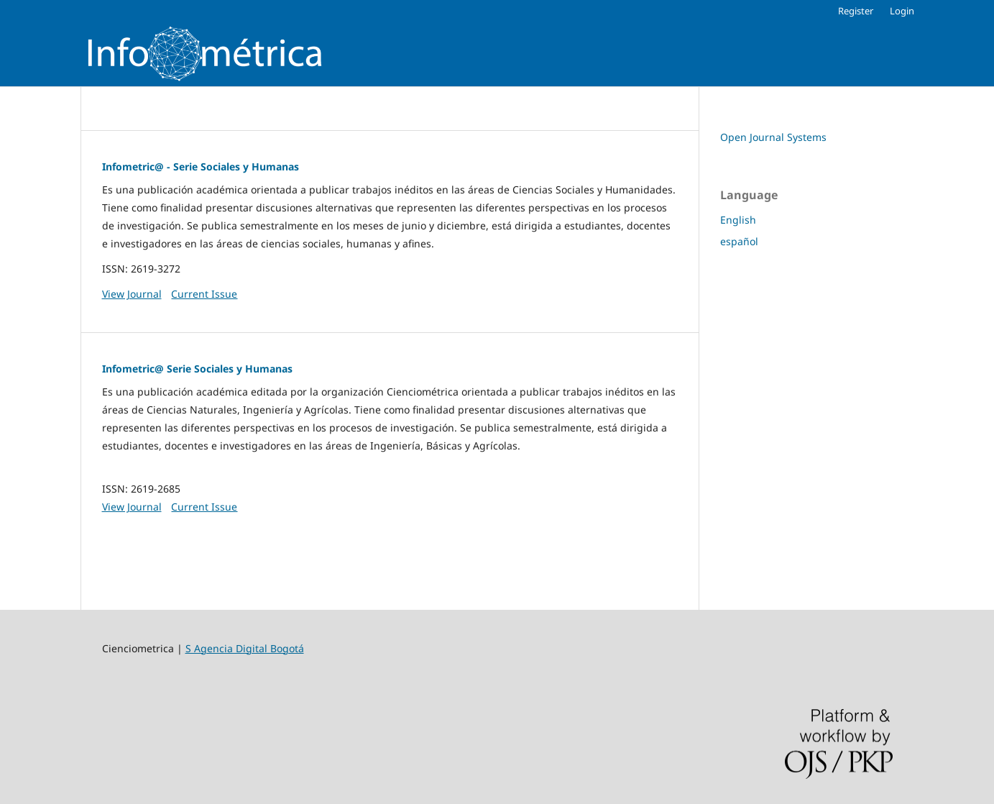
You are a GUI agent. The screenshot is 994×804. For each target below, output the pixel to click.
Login (902, 10)
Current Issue (204, 294)
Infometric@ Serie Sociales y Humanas (197, 368)
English (738, 220)
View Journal (132, 294)
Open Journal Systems (773, 137)
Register (855, 10)
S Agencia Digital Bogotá (244, 648)
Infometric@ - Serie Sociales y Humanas (200, 166)
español (739, 241)
